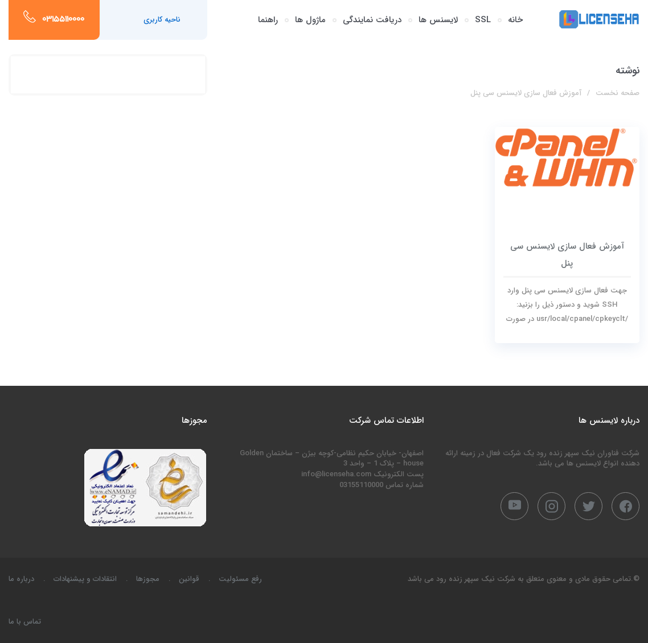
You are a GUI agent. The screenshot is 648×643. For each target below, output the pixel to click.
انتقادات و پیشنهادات (85, 579)
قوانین (189, 579)
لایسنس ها (438, 20)
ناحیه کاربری (162, 20)
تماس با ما (25, 622)
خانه (515, 20)
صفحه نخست (617, 93)
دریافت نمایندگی (372, 20)
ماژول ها (310, 20)
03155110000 (63, 20)
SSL (483, 20)
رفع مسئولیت (240, 579)
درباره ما (21, 579)
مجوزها (147, 579)
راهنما (268, 20)
